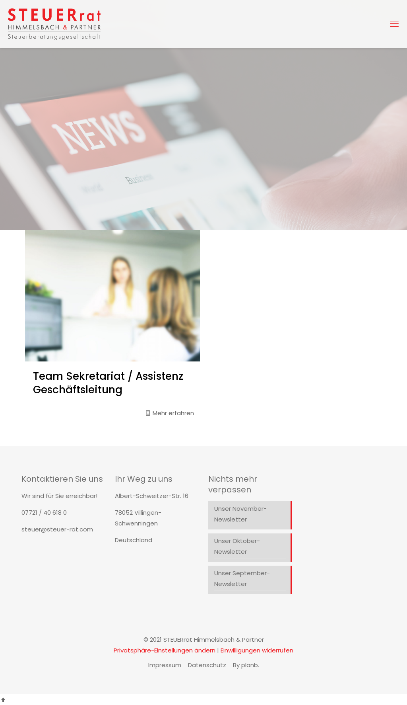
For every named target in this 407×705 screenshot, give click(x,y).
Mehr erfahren (173, 413)
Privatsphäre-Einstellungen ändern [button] (164, 650)
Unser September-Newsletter (242, 578)
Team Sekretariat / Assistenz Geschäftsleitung (108, 383)
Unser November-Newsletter (240, 513)
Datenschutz (207, 665)
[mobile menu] (394, 24)
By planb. (246, 665)
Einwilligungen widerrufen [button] (257, 650)
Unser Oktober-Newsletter (237, 546)
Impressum (164, 665)
